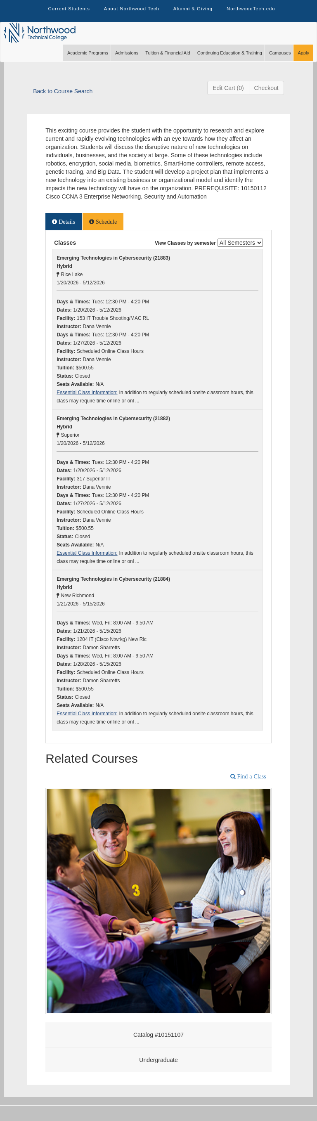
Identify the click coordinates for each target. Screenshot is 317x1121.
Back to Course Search (62, 98)
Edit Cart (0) (228, 95)
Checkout (266, 95)
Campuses (280, 59)
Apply (303, 59)
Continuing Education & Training (229, 59)
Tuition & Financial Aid (167, 59)
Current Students (65, 12)
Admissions (126, 59)
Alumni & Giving (194, 12)
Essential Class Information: (87, 399)
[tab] (63, 228)
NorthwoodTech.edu (254, 12)
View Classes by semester (185, 250)
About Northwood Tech (130, 12)
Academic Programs (87, 59)
